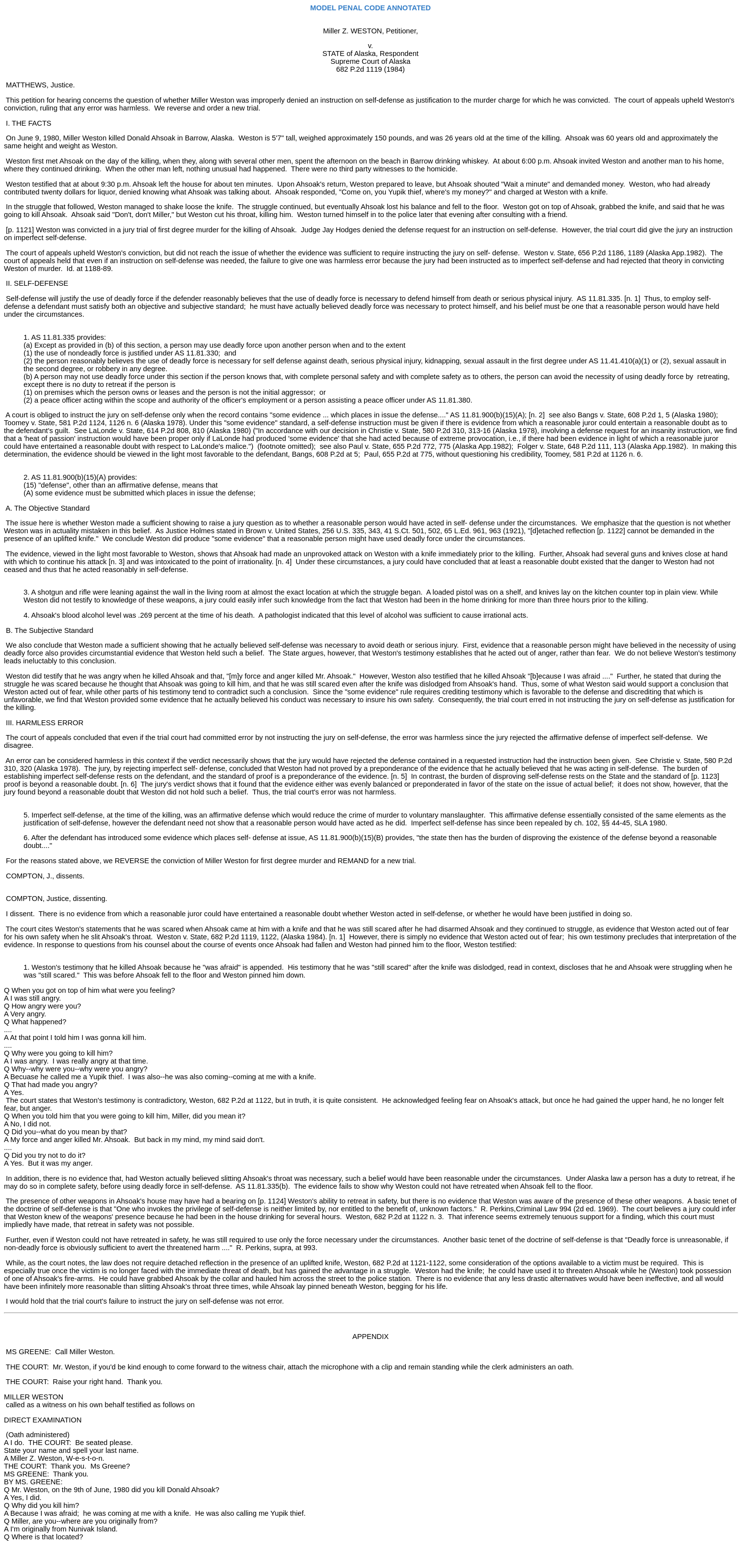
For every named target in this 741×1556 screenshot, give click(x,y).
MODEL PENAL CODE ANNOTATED (370, 8)
